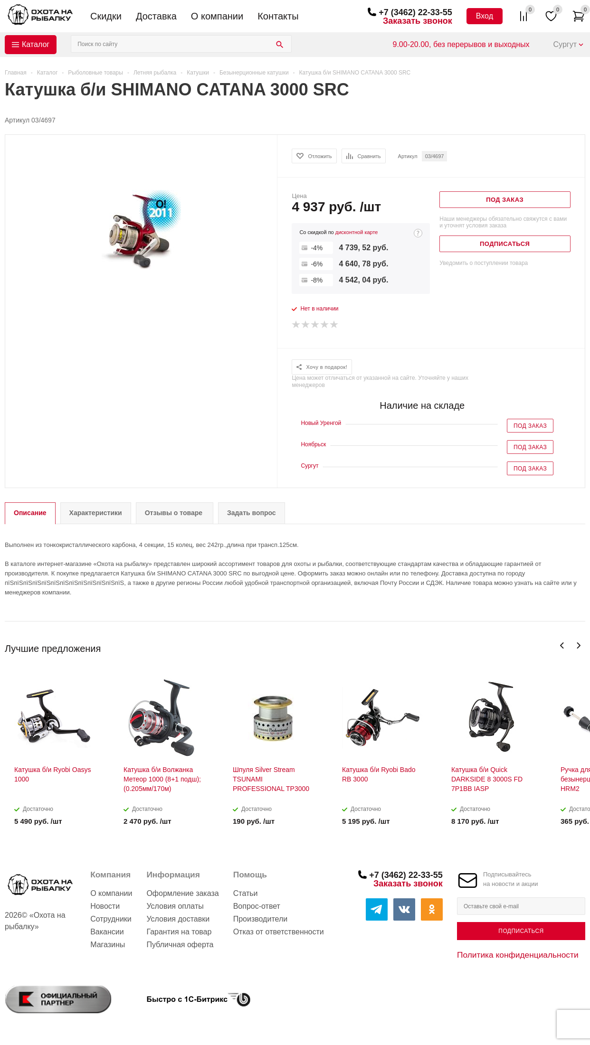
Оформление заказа (182, 893)
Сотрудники (111, 919)
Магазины (107, 945)
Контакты (277, 16)
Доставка (156, 16)
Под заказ (530, 426)
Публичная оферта (179, 945)
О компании (217, 16)
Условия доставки (177, 919)
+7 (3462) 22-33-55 (415, 12)
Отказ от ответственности (278, 932)
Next (578, 645)
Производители (260, 919)
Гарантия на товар (178, 932)
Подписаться (520, 931)
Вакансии (107, 932)
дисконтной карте (356, 232)
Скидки (106, 16)
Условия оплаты (174, 906)
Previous (562, 645)
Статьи (245, 893)
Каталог (35, 44)
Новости (105, 906)
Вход (484, 16)
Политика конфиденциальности (518, 955)
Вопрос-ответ (256, 906)
